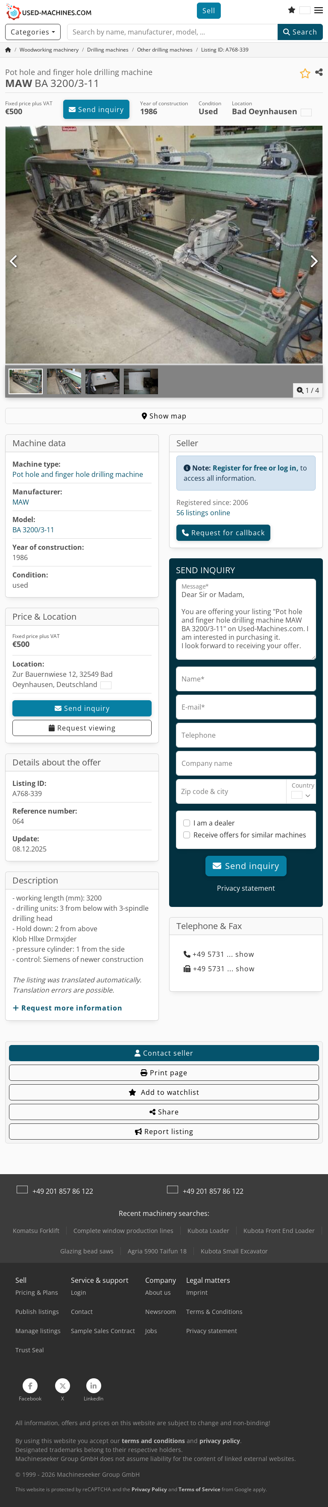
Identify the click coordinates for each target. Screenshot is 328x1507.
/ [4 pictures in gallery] (308, 390)
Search (300, 32)
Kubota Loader (208, 1231)
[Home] (49, 49)
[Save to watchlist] (305, 73)
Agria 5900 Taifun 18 (157, 1251)
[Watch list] (292, 11)
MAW (20, 502)
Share (164, 1112)
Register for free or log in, (256, 468)
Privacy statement (246, 888)
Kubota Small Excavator (234, 1251)
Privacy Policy (149, 1489)
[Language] (305, 11)
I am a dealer (214, 823)
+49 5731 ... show (219, 954)
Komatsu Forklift (36, 1231)
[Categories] (33, 32)
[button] (318, 11)
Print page (164, 1072)
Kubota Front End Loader (279, 1231)
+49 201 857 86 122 (62, 1191)
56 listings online (203, 512)
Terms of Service (199, 1489)
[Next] (314, 261)
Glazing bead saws (87, 1251)
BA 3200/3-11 (33, 529)
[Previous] (14, 261)
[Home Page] (8, 49)
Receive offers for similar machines (249, 835)
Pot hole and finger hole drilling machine (77, 474)
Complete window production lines (123, 1231)
